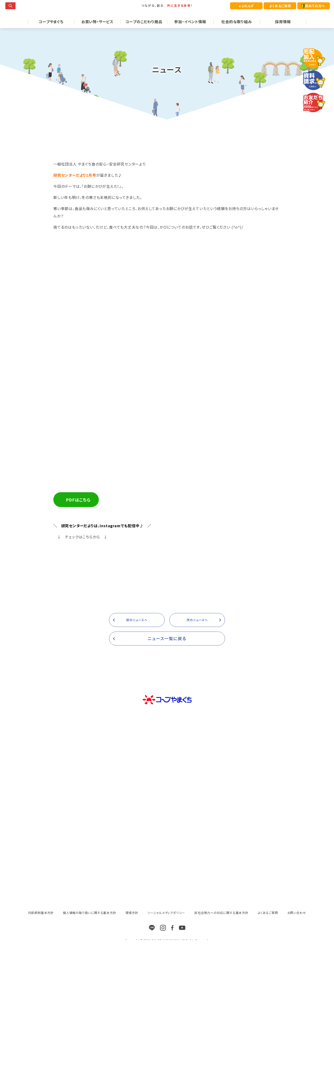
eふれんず (246, 5)
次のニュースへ (197, 672)
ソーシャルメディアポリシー (166, 964)
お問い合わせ (296, 964)
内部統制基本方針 (41, 964)
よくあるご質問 (280, 5)
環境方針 (131, 964)
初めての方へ (313, 5)
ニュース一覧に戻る (167, 690)
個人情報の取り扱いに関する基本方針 (89, 964)
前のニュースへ (137, 672)
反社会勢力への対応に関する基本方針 (221, 964)
